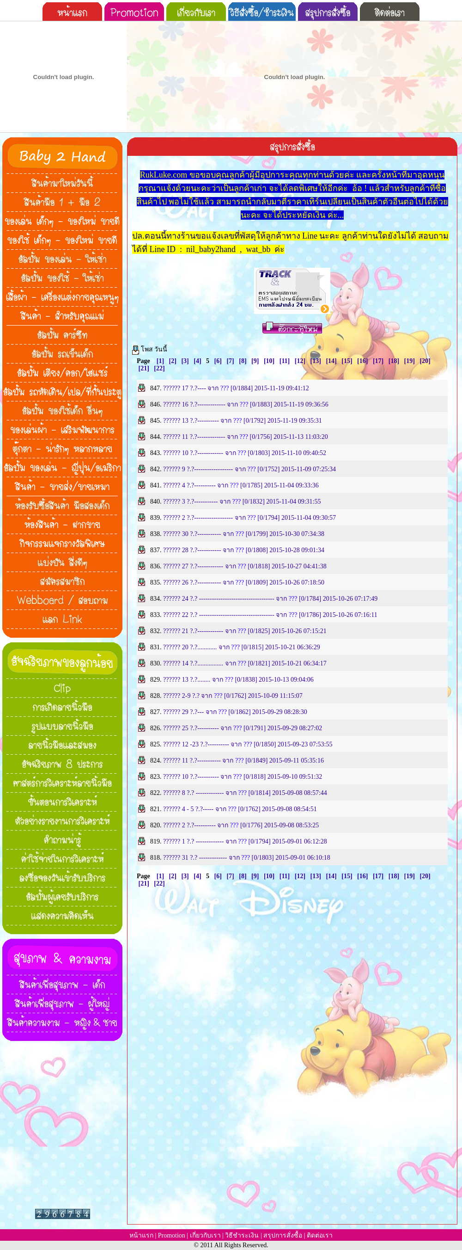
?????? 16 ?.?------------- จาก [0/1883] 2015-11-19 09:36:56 (245, 404)
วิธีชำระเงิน (242, 1235)
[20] (424, 360)
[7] (230, 360)
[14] (331, 360)
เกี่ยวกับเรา (205, 1235)
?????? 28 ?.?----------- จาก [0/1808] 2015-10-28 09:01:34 (243, 550)
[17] (378, 360)
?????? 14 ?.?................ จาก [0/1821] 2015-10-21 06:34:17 (245, 663)
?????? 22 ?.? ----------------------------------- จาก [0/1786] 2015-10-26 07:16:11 (270, 614)
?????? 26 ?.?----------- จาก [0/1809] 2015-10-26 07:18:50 (243, 582)
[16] (362, 360)
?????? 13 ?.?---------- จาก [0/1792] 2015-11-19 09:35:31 (242, 420)
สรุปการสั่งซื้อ (282, 1235)
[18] (394, 360)
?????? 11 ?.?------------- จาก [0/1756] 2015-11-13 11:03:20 (245, 436)
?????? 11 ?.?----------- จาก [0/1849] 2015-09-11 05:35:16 (243, 760)
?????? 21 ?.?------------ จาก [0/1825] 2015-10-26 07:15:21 (245, 631)
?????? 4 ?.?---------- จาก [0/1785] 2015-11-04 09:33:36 (241, 485)
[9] (255, 360)
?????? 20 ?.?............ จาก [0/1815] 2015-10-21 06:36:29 (241, 647)
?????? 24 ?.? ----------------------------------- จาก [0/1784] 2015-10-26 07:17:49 (270, 598)
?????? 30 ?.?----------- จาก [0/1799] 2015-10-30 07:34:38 (243, 533)
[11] (285, 360)
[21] (144, 368)
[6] (218, 360)
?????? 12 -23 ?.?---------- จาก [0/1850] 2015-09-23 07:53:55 (247, 744)
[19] (409, 360)
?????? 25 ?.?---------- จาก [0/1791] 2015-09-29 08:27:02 (242, 728)
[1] (160, 360)
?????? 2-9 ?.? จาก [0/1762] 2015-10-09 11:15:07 (233, 695)
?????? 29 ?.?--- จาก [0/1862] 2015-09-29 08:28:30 (235, 711)
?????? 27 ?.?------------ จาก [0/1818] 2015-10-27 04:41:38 (245, 566)
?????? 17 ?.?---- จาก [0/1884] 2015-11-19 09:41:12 (236, 388)
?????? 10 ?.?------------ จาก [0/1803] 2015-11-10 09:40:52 (244, 453)
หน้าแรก (141, 1235)
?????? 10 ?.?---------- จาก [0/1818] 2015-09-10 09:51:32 (242, 776)
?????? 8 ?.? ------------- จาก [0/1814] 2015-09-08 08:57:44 (245, 792)
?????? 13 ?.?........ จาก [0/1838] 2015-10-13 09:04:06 (238, 679)
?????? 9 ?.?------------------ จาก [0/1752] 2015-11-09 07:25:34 (249, 469)
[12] (300, 360)
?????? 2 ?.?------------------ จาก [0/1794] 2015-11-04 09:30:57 (249, 517)
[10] (269, 360)
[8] (242, 360)
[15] (346, 360)
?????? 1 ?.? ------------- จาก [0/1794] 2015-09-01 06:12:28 (245, 841)
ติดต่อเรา (320, 1235)
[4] (197, 360)
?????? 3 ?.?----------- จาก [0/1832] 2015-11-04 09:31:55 (242, 501)
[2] (172, 360)
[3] (184, 360)
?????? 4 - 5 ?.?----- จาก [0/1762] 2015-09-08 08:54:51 (240, 809)
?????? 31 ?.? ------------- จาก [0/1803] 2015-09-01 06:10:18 (246, 857)
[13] (315, 360)
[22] (159, 368)
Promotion (171, 1235)
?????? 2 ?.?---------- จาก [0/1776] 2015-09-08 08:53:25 (241, 825)
